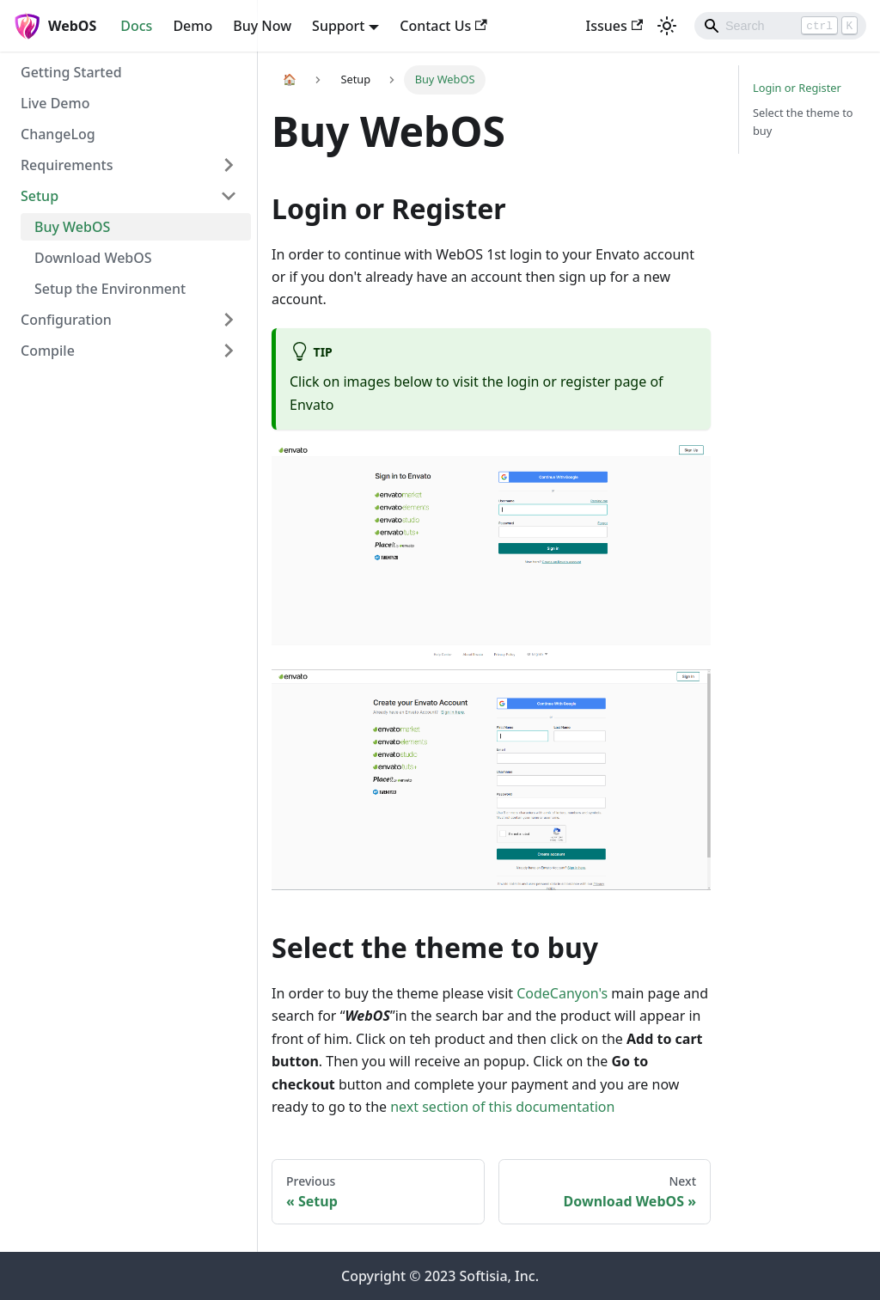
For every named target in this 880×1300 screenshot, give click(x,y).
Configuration (66, 319)
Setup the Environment (110, 288)
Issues (614, 25)
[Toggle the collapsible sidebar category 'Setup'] (228, 196)
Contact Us (443, 25)
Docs (136, 25)
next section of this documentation (502, 1106)
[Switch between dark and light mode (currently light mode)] (667, 26)
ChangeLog (58, 134)
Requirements (67, 165)
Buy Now (262, 25)
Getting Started (71, 72)
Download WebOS (93, 257)
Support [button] (338, 25)
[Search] (780, 26)
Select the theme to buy (803, 121)
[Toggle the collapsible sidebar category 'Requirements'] (228, 165)
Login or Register (797, 87)
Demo (192, 25)
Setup (39, 195)
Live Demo (55, 103)
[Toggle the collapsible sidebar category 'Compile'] (228, 350)
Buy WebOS (72, 226)
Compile (48, 350)
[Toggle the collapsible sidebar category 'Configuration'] (228, 319)
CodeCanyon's (562, 993)
